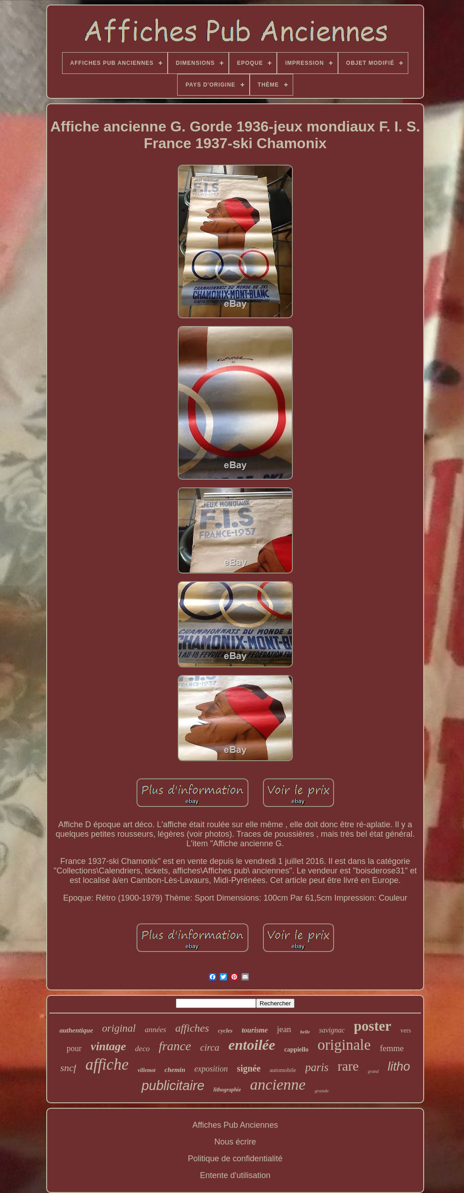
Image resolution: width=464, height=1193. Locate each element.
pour (74, 1048)
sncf (68, 1067)
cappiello (296, 1049)
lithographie (227, 1089)
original (118, 1028)
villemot (146, 1070)
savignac (332, 1030)
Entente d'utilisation (235, 1175)
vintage (108, 1046)
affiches (192, 1028)
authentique (76, 1030)
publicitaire (172, 1085)
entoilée (251, 1045)
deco (142, 1048)
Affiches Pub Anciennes (235, 1125)
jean (284, 1029)
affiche (106, 1064)
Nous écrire (235, 1141)
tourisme (255, 1030)
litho (399, 1066)
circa (209, 1047)
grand (373, 1071)
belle (305, 1031)
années (155, 1029)
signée (249, 1068)
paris (317, 1067)
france (175, 1046)
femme (392, 1048)
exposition (211, 1068)
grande (321, 1090)
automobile (283, 1070)
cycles (225, 1030)
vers (406, 1030)
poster (373, 1026)
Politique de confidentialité (235, 1158)
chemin (174, 1069)
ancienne (278, 1084)
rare (348, 1065)
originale (344, 1045)
